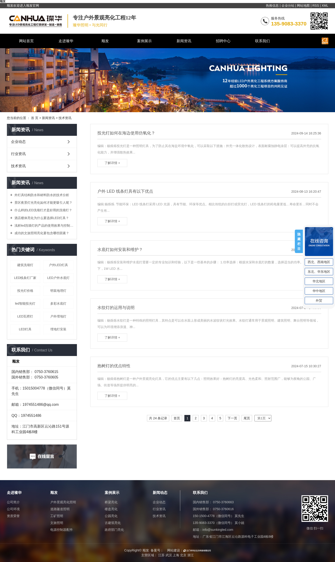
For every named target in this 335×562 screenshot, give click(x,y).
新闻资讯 (184, 41)
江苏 (161, 555)
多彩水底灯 (58, 303)
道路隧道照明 (60, 509)
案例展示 (144, 41)
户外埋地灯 (58, 316)
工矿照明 (56, 516)
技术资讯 (65, 118)
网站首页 (26, 41)
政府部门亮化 (114, 529)
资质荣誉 (13, 516)
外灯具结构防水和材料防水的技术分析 (41, 195)
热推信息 (272, 5)
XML (325, 5)
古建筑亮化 (113, 523)
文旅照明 (56, 523)
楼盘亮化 (111, 509)
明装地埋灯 (58, 290)
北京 (183, 555)
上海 (176, 555)
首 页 (34, 118)
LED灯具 (25, 329)
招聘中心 (223, 41)
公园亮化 (111, 516)
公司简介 (13, 502)
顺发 (105, 41)
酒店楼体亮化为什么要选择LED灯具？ (41, 218)
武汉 (169, 555)
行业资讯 (18, 154)
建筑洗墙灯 (25, 265)
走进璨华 (66, 41)
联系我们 (262, 41)
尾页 (247, 418)
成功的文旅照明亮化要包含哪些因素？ (41, 233)
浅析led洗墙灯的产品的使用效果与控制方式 (43, 225)
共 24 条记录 (158, 418)
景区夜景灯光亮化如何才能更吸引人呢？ (43, 202)
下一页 (232, 418)
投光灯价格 (25, 290)
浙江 (190, 555)
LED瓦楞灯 (25, 316)
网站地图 (303, 5)
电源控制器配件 (61, 529)
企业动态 (18, 142)
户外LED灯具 (58, 265)
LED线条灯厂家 (25, 278)
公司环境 (13, 509)
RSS (315, 5)
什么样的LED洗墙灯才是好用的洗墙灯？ (43, 210)
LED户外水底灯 (58, 278)
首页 (177, 418)
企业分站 (288, 5)
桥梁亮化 (111, 502)
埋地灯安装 (58, 329)
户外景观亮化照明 (63, 502)
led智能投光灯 (25, 303)
